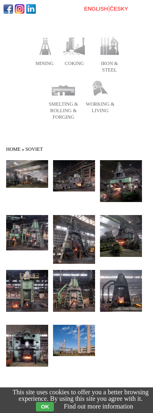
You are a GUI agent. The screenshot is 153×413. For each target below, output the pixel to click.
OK (45, 407)
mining (44, 63)
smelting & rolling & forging (63, 110)
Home (13, 149)
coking (74, 63)
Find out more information (98, 406)
